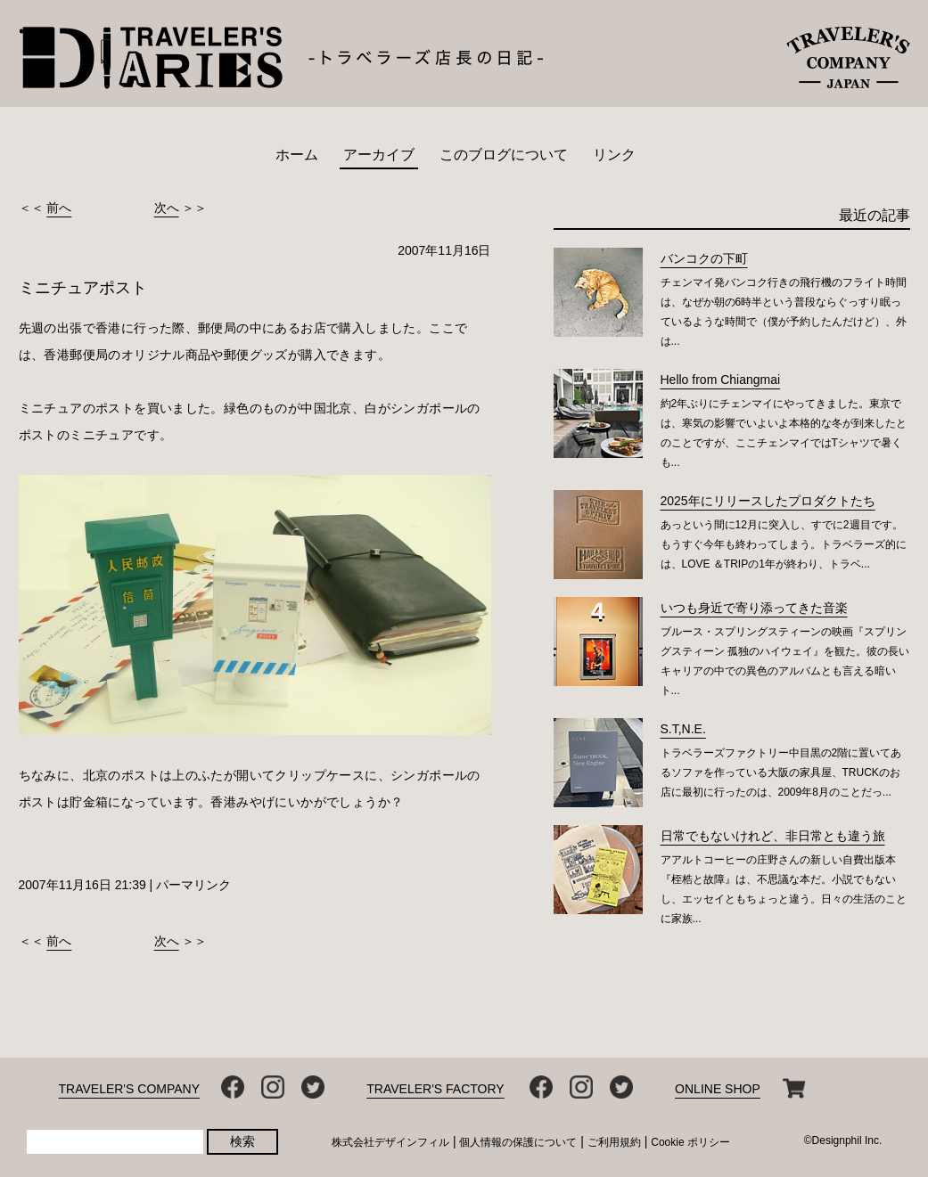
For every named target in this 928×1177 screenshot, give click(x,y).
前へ (58, 207)
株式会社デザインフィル (390, 1142)
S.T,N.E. (683, 729)
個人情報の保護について (518, 1142)
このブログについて (503, 154)
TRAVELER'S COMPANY (130, 1089)
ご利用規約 (614, 1142)
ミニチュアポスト (83, 288)
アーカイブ (379, 154)
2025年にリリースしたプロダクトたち (768, 501)
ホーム (296, 154)
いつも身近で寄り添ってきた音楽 (754, 608)
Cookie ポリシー (690, 1142)
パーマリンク (193, 885)
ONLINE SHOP (717, 1089)
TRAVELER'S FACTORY (435, 1089)
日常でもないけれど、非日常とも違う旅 (773, 836)
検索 (242, 1141)
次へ (166, 207)
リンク (614, 154)
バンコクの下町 (704, 258)
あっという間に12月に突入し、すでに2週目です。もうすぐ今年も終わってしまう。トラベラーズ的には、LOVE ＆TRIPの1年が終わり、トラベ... (784, 544)
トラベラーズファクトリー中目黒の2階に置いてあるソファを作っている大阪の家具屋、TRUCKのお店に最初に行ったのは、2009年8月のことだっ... (781, 772)
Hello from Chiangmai (721, 379)
